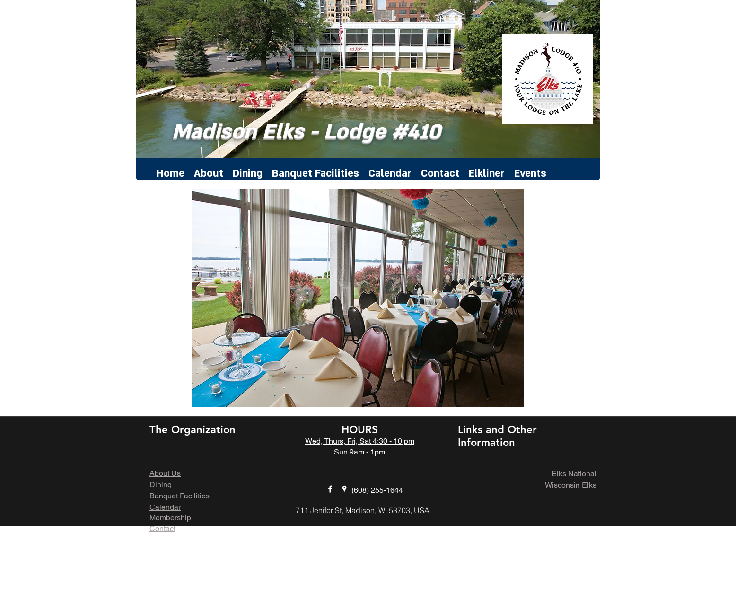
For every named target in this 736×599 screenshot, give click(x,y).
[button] (358, 298)
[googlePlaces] (344, 489)
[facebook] (330, 489)
